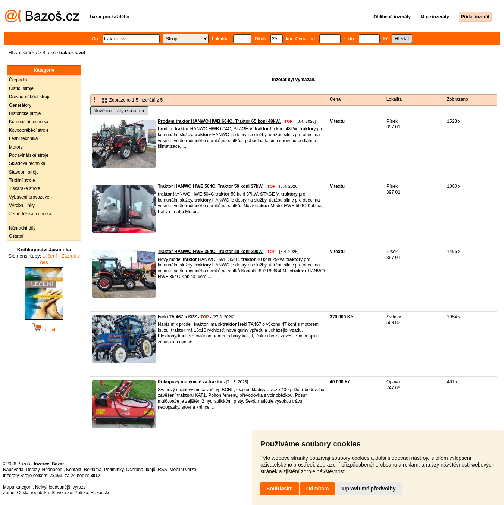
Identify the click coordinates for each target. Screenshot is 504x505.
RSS (162, 469)
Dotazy (32, 469)
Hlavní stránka (23, 52)
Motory (16, 147)
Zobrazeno (457, 99)
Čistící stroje (21, 88)
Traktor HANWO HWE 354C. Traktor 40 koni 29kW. (210, 251)
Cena (335, 99)
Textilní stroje (22, 180)
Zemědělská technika (30, 213)
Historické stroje (25, 113)
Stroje (48, 52)
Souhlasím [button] (279, 489)
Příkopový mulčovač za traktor (190, 381)
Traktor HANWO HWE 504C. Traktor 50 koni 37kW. (210, 186)
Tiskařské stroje (24, 188)
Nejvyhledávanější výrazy (60, 487)
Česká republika (33, 492)
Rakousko (100, 492)
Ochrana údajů (141, 469)
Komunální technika (28, 121)
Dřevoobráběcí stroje (29, 96)
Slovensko (61, 492)
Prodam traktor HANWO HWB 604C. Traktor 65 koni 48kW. (219, 121)
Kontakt (73, 469)
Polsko (81, 492)
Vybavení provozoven (30, 197)
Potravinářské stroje (28, 155)
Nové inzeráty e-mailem (119, 110)
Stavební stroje (24, 172)
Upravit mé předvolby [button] (368, 489)
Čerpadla (18, 79)
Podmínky (113, 469)
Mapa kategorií (17, 487)
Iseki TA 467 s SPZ (177, 316)
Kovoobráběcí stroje (29, 130)
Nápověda (13, 469)
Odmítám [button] (317, 489)
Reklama (92, 469)
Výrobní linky (22, 205)
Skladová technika (27, 163)
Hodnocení (53, 469)
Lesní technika (23, 138)
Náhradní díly (22, 228)
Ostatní (16, 236)
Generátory (20, 105)
